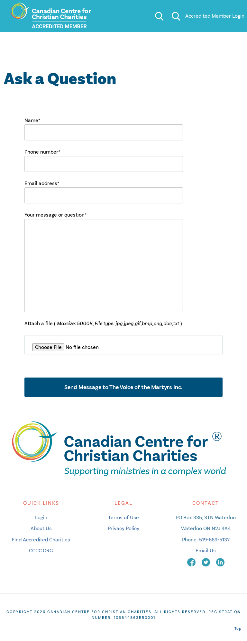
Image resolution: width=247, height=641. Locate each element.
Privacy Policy (123, 528)
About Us (41, 528)
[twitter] (206, 562)
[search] (159, 16)
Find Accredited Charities (41, 540)
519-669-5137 (214, 540)
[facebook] (192, 562)
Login (41, 517)
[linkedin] (220, 562)
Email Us (206, 551)
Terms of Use (123, 517)
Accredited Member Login (214, 16)
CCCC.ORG (41, 551)
